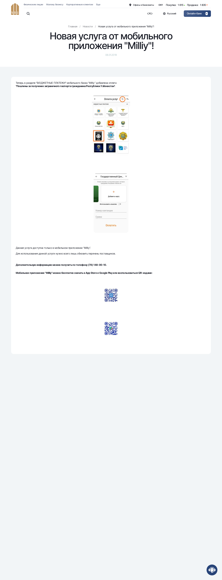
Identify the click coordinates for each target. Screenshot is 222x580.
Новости (88, 26)
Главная (72, 26)
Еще (98, 4)
